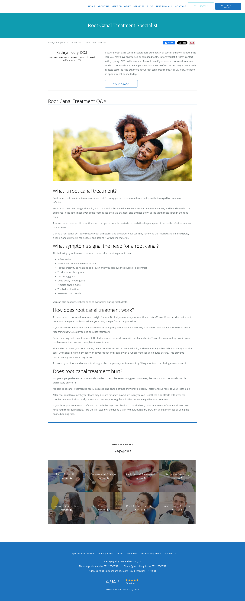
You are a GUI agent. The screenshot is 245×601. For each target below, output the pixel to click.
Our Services (75, 42)
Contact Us (171, 553)
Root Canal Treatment (96, 42)
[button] (121, 83)
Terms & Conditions (126, 553)
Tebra (136, 589)
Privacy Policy (105, 553)
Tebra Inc (90, 553)
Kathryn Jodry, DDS (56, 42)
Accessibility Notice (151, 553)
